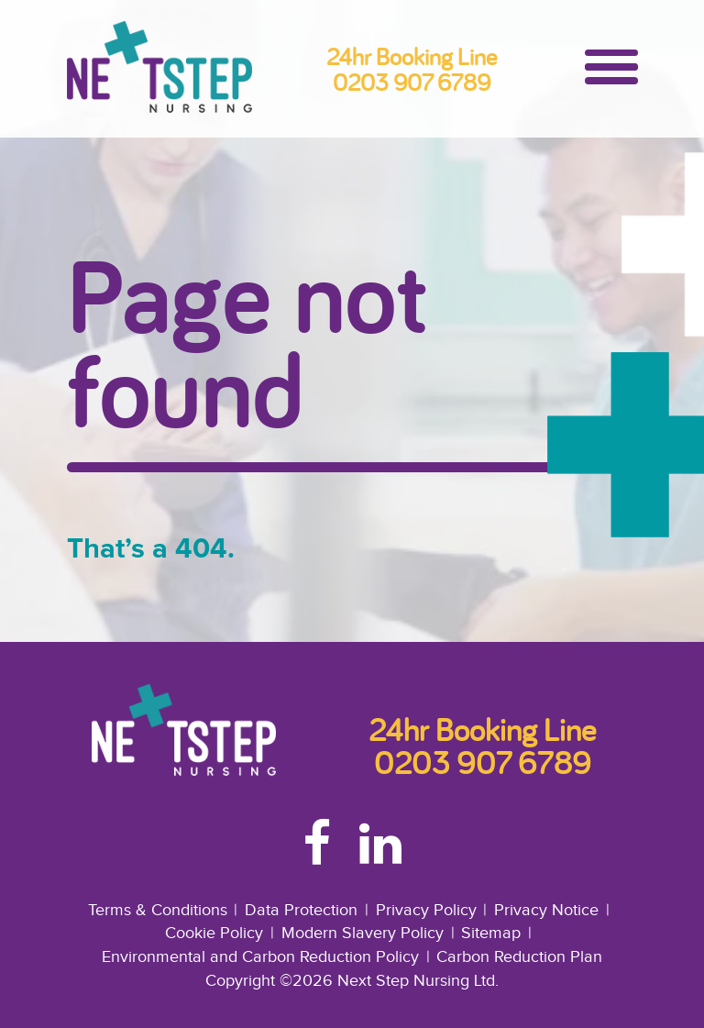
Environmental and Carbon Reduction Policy (260, 957)
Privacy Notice (546, 910)
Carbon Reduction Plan (519, 957)
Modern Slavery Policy (362, 933)
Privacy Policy (426, 910)
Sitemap (491, 933)
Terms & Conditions (157, 910)
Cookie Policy (214, 933)
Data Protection (301, 910)
